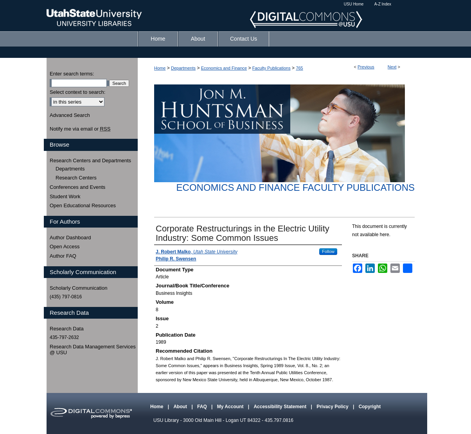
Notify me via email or (80, 129)
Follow (328, 251)
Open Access (65, 246)
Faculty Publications (271, 68)
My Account (231, 406)
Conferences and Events (77, 187)
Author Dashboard (70, 237)
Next (392, 67)
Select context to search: (77, 92)
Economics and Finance (224, 68)
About (180, 406)
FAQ (202, 406)
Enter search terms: (72, 74)
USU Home (354, 4)
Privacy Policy (333, 406)
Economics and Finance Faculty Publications (295, 187)
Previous (366, 67)
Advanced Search (70, 115)
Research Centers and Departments (90, 160)
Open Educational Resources (83, 205)
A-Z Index (382, 4)
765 (299, 68)
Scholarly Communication (78, 288)
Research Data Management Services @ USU (93, 350)
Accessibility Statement (280, 406)
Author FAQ (63, 256)
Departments (183, 68)
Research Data (67, 329)
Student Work (65, 196)
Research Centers (76, 178)
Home (159, 68)
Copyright (370, 406)
